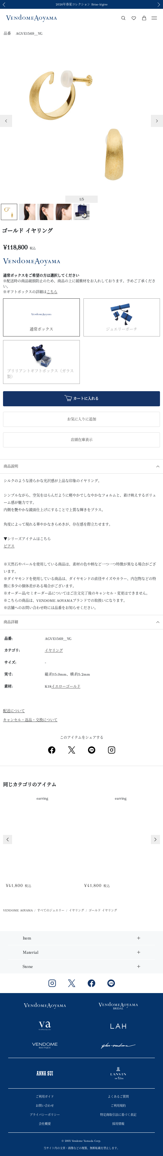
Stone (28, 966)
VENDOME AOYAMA (18, 910)
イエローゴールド (65, 686)
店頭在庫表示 (82, 440)
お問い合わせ (45, 1106)
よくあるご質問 (118, 1097)
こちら (52, 292)
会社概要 (45, 1124)
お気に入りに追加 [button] (81, 419)
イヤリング (54, 650)
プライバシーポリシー (45, 1115)
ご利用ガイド (45, 1097)
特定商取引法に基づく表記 (118, 1115)
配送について (14, 711)
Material (30, 952)
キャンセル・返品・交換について (30, 720)
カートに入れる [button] (81, 399)
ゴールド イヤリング (103, 910)
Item (27, 938)
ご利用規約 (118, 1106)
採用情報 (118, 1124)
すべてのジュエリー (50, 910)
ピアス (9, 546)
